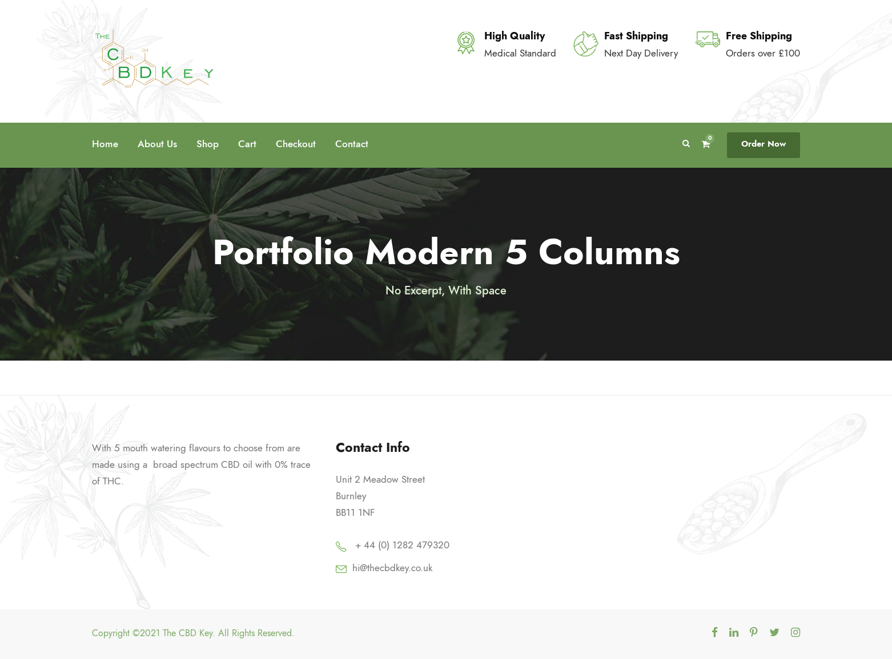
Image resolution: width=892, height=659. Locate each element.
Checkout (296, 144)
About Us (157, 144)
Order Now (763, 143)
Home (105, 144)
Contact (351, 144)
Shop (207, 144)
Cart (247, 144)
